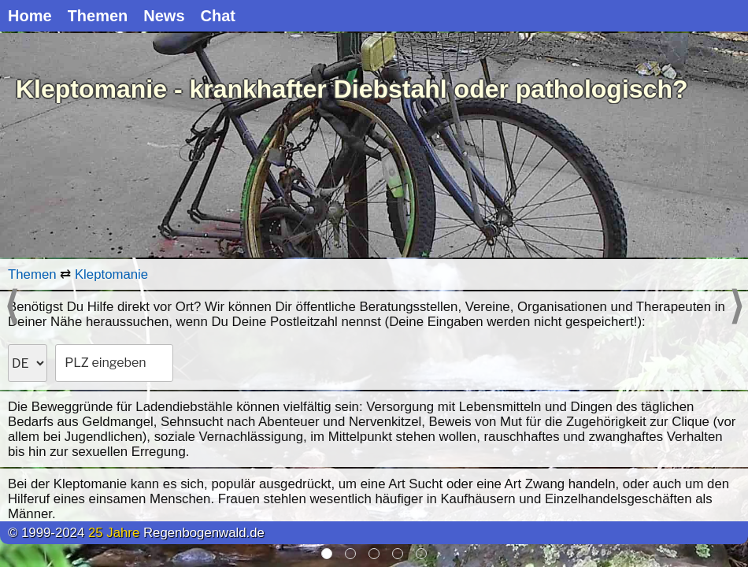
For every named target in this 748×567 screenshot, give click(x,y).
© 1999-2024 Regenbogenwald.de (136, 532)
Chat (218, 15)
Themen (98, 15)
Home (30, 15)
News (163, 15)
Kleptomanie (111, 274)
